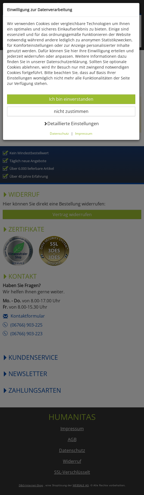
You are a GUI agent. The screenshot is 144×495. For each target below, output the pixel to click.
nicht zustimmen (74, 111)
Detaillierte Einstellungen (71, 123)
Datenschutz (59, 133)
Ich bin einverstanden (71, 99)
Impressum (83, 133)
